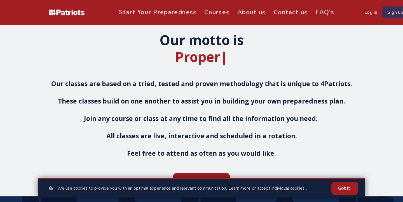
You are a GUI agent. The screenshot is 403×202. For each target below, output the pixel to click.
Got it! (345, 188)
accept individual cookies (280, 188)
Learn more (239, 188)
